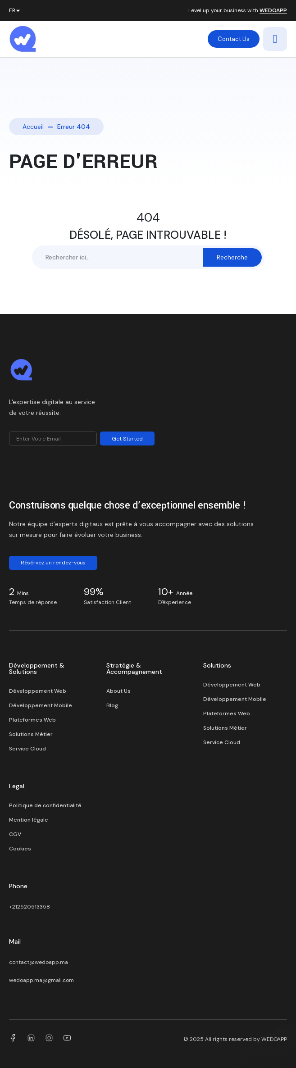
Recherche (232, 257)
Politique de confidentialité (45, 805)
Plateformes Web (32, 720)
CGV (15, 834)
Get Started (127, 438)
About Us (118, 691)
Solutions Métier (31, 734)
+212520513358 (29, 906)
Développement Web (37, 691)
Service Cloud (27, 748)
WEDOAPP (273, 11)
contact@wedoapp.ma (38, 962)
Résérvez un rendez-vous (53, 562)
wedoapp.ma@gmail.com (41, 980)
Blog (112, 705)
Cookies (20, 848)
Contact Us (234, 39)
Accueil (33, 127)
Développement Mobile (40, 705)
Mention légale (28, 820)
